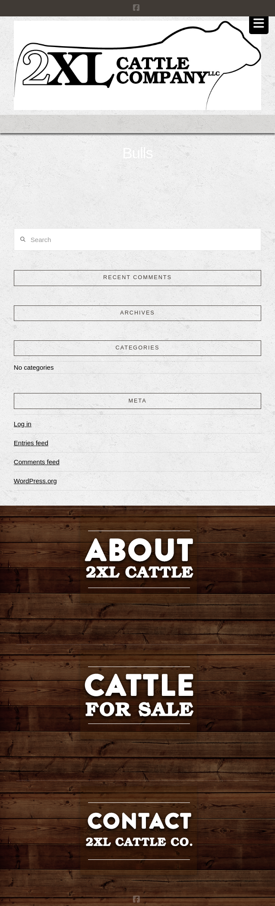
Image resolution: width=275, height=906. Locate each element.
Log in (23, 424)
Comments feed (37, 462)
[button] (259, 23)
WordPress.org (35, 480)
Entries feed (31, 443)
